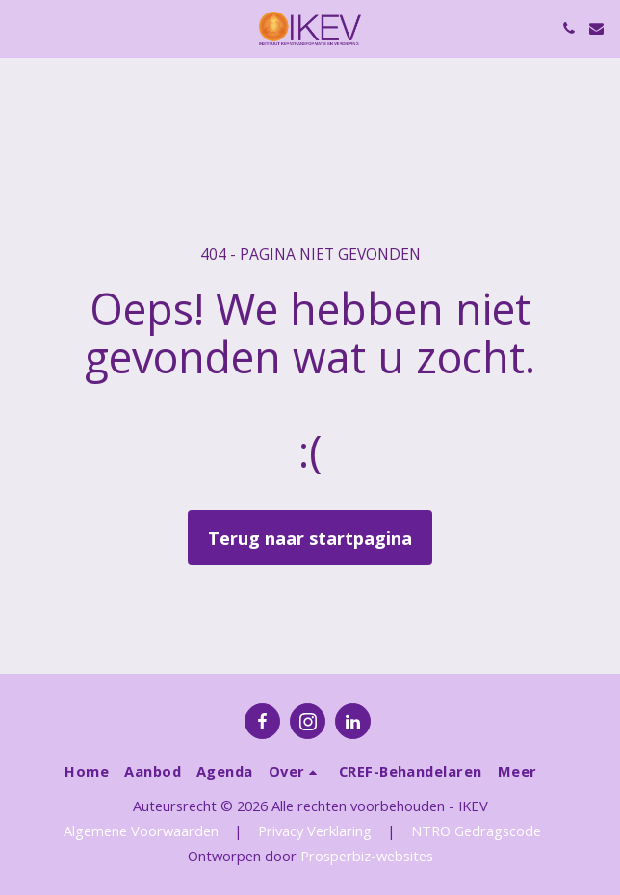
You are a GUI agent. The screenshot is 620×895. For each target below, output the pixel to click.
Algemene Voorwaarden (141, 830)
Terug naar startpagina (310, 537)
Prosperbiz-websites (366, 855)
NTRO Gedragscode (476, 830)
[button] (21, 27)
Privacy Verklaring (315, 830)
